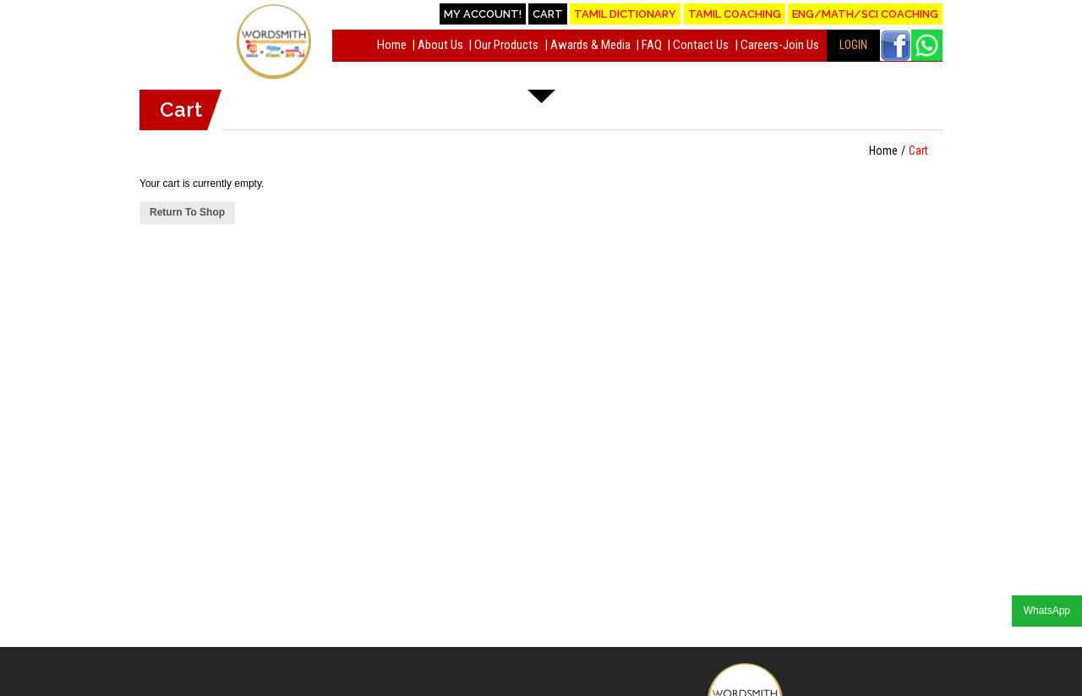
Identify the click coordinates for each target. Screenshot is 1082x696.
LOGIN (853, 45)
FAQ (652, 44)
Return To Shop (187, 212)
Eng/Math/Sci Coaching (865, 14)
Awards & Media (590, 44)
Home (392, 44)
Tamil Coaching (734, 14)
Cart (548, 14)
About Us (440, 44)
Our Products (506, 44)
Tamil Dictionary (625, 14)
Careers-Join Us (779, 44)
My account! (483, 14)
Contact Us (701, 44)
